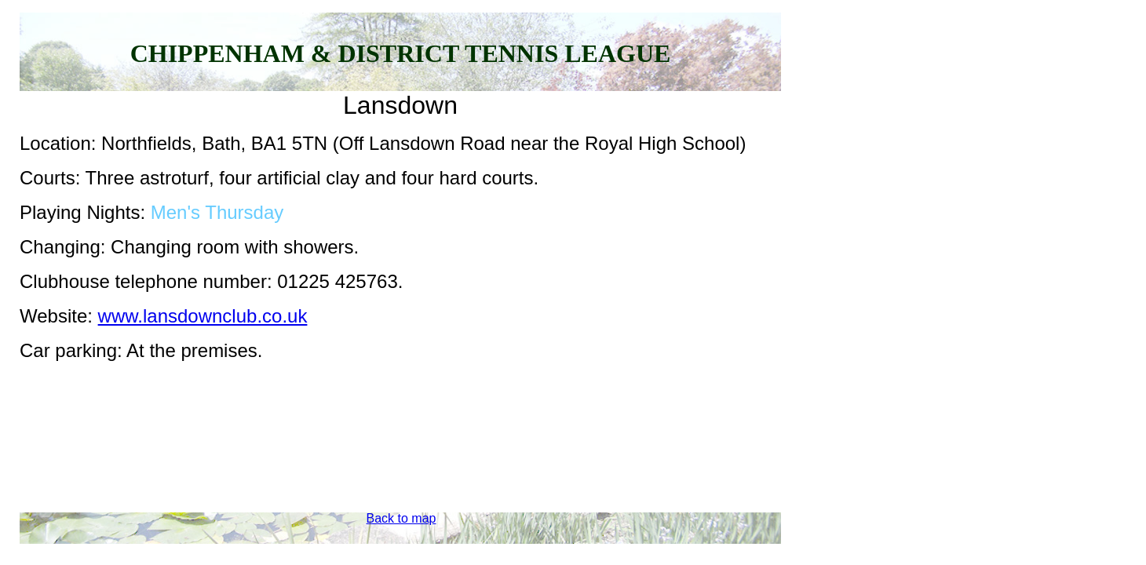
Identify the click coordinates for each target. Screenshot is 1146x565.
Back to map (401, 518)
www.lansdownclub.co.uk (203, 315)
